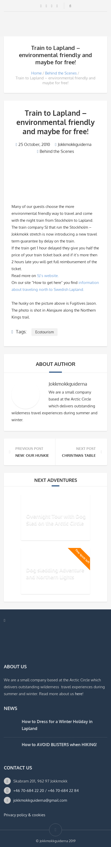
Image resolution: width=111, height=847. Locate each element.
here (78, 693)
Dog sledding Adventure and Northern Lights (55, 573)
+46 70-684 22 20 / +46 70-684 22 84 (46, 790)
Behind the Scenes (61, 73)
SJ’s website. (48, 275)
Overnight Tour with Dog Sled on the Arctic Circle (56, 519)
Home (36, 73)
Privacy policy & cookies (24, 814)
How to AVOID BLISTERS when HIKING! (59, 744)
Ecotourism (44, 332)
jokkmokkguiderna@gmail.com (40, 800)
